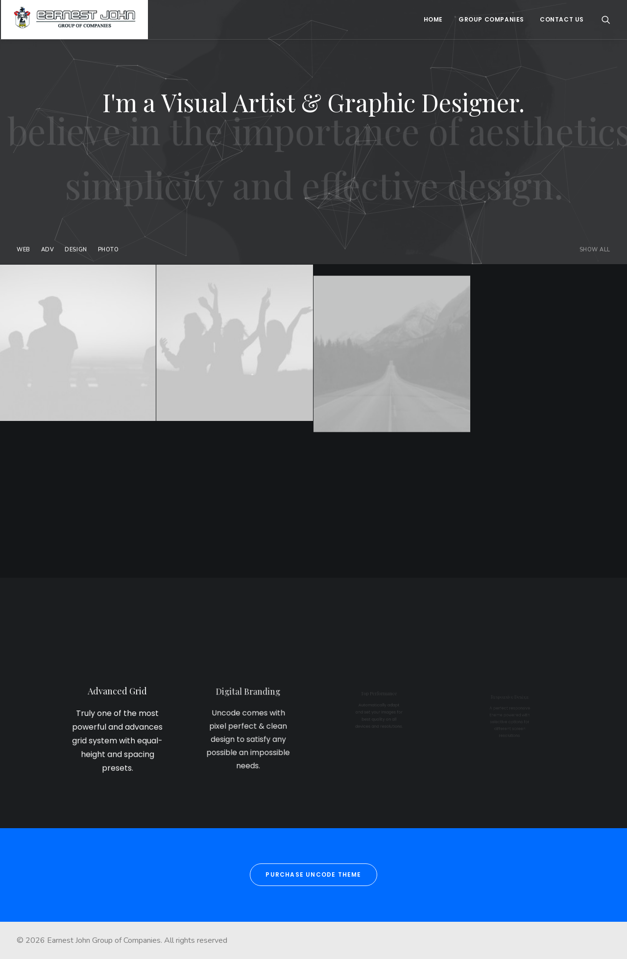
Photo (108, 249)
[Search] (606, 19)
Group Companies (491, 19)
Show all (594, 249)
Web (23, 249)
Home (433, 19)
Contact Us (562, 19)
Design (76, 249)
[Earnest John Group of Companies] (74, 19)
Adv (47, 249)
